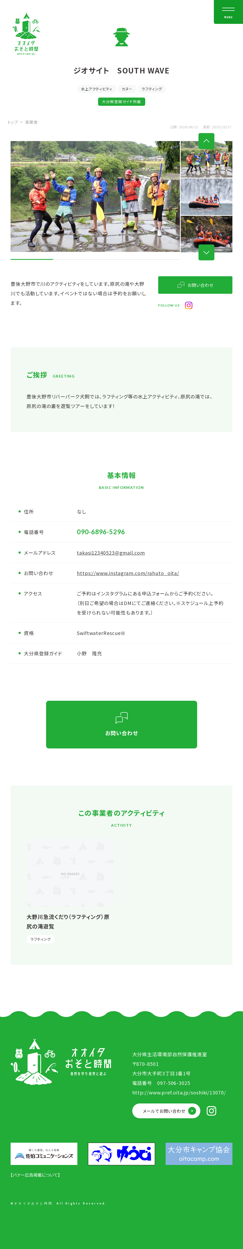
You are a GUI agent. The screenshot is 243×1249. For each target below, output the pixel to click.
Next (206, 252)
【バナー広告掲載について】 (35, 1175)
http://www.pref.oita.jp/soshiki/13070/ (179, 1092)
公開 (173, 126)
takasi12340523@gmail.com (111, 552)
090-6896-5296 (101, 532)
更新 (206, 126)
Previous (206, 141)
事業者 (31, 122)
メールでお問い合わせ (164, 1111)
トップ (12, 122)
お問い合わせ (201, 285)
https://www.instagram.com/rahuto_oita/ (128, 572)
